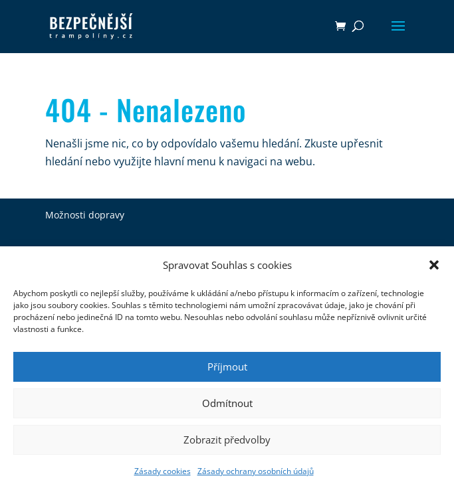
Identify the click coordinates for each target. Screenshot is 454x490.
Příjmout (227, 366)
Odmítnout (227, 403)
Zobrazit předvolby (227, 439)
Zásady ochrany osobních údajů (255, 471)
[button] (434, 265)
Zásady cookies (162, 471)
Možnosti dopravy (84, 214)
